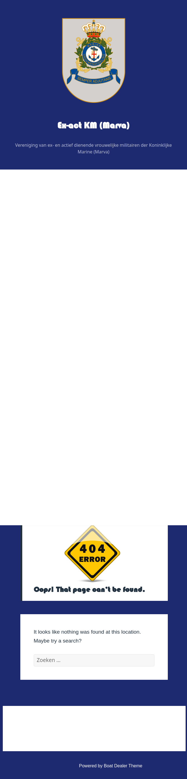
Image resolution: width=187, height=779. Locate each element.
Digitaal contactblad (39, 315)
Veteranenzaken (36, 371)
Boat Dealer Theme (123, 765)
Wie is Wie (30, 230)
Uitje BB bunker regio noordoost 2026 (61, 343)
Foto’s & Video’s (36, 357)
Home (26, 215)
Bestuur (32, 244)
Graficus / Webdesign (45, 300)
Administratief (33, 428)
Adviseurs (34, 286)
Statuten (32, 456)
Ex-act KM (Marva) (93, 125)
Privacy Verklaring (42, 470)
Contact (27, 414)
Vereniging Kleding (38, 386)
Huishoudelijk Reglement (48, 442)
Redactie (33, 272)
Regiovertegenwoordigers (49, 258)
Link (24, 400)
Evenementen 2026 (39, 329)
